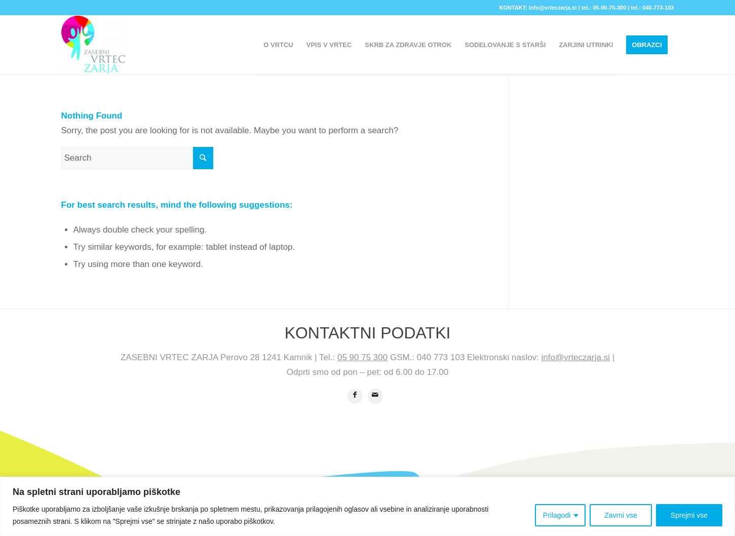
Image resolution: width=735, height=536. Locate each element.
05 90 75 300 (362, 357)
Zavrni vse (620, 515)
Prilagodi (556, 515)
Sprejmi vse (689, 515)
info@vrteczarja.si (575, 357)
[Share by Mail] (375, 396)
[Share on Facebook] (355, 396)
